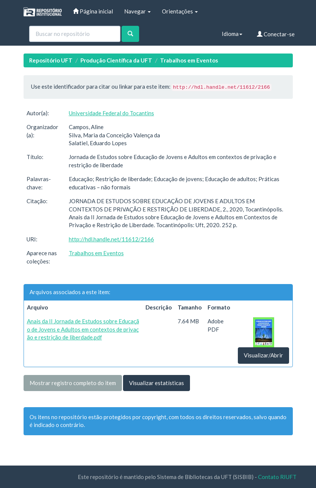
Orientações (180, 11)
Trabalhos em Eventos (189, 60)
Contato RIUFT (277, 476)
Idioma (232, 33)
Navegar (137, 11)
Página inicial (93, 11)
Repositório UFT (51, 60)
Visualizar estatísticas (156, 382)
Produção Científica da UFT (116, 60)
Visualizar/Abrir (263, 355)
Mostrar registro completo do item (73, 382)
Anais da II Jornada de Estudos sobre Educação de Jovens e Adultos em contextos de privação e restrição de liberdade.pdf (83, 329)
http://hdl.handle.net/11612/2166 (111, 239)
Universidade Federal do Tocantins (111, 113)
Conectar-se (276, 34)
